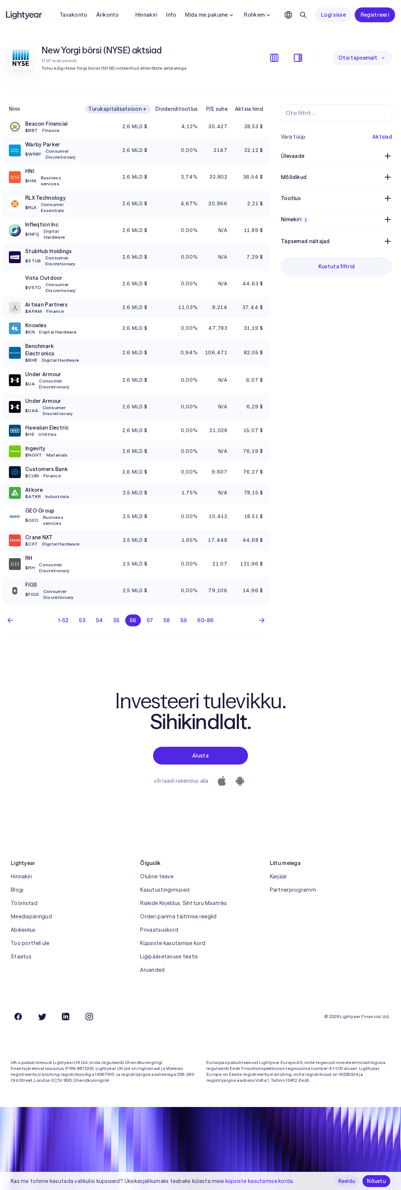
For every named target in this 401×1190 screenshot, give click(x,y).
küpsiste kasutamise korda (259, 1181)
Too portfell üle (30, 943)
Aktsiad (382, 136)
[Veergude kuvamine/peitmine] (274, 57)
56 (133, 620)
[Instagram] (89, 1016)
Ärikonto (107, 14)
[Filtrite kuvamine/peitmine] (298, 57)
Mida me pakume (210, 15)
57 (150, 620)
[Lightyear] (24, 14)
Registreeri (375, 14)
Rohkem (258, 15)
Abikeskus (23, 930)
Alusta (200, 755)
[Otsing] (303, 14)
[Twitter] (41, 1016)
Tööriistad (24, 903)
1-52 (63, 620)
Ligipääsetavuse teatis (169, 956)
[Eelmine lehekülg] (10, 620)
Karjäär (278, 876)
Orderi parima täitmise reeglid (178, 916)
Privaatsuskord (159, 930)
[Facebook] (18, 1016)
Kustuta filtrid (336, 266)
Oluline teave (156, 876)
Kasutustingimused (164, 889)
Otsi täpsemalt (362, 57)
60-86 (205, 620)
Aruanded (152, 970)
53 (82, 620)
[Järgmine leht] (261, 620)
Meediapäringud (31, 916)
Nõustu (376, 1181)
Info (171, 14)
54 (99, 620)
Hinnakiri (146, 14)
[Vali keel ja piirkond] (288, 14)
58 (166, 620)
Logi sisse (333, 14)
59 (183, 620)
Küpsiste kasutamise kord (172, 943)
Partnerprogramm (293, 889)
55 (116, 620)
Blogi (17, 889)
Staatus (21, 956)
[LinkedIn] (65, 1016)
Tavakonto (73, 14)
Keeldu (346, 1181)
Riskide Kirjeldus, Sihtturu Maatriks (183, 903)
